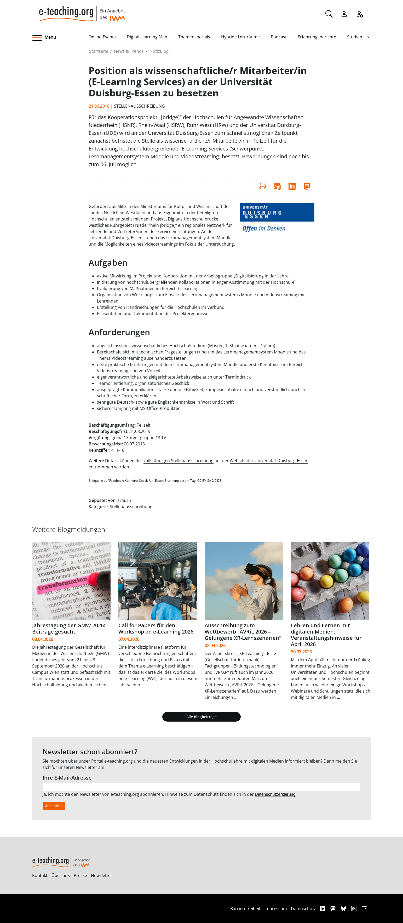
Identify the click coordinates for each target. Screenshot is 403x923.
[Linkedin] (323, 908)
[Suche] (329, 13)
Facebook (116, 480)
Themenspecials (194, 37)
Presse (80, 875)
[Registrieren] (359, 13)
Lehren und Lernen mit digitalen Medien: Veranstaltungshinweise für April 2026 (326, 635)
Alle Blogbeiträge (201, 716)
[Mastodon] (333, 908)
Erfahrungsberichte (317, 37)
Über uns (60, 875)
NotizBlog (159, 51)
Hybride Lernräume (240, 37)
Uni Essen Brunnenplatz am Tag (172, 480)
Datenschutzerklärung (275, 794)
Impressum (275, 909)
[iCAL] (364, 908)
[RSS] (354, 908)
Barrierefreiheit (245, 909)
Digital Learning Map (147, 37)
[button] (60, 38)
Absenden (54, 805)
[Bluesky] (344, 908)
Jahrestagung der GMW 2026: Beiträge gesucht (68, 628)
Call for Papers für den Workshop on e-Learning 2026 (155, 628)
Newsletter (101, 875)
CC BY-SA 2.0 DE (209, 480)
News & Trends (129, 51)
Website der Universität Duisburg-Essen (269, 460)
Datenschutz (303, 909)
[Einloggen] (344, 13)
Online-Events (102, 37)
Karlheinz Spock (136, 480)
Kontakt (40, 875)
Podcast (279, 37)
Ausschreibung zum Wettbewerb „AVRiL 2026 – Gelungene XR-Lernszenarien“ (243, 631)
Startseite (98, 51)
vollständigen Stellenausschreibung (178, 460)
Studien (354, 37)
